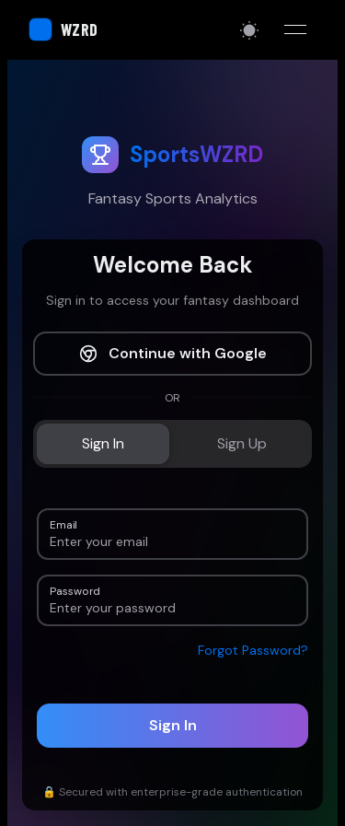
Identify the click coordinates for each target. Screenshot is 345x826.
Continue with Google (173, 353)
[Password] (172, 608)
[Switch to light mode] (249, 30)
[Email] (172, 541)
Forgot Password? (253, 650)
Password (74, 590)
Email (63, 523)
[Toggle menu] (295, 29)
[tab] (103, 444)
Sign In (173, 725)
